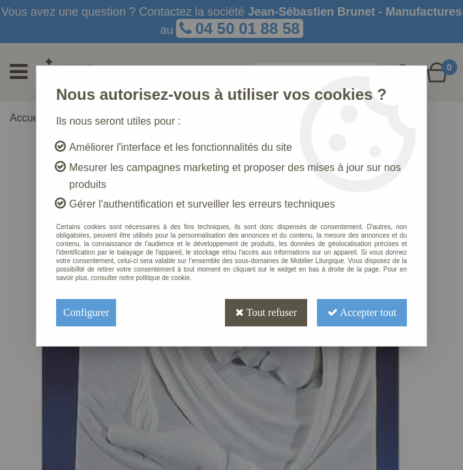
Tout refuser (266, 312)
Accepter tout (361, 312)
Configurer (86, 312)
